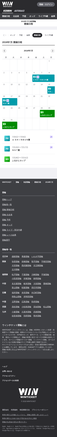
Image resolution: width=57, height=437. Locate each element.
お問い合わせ (7, 371)
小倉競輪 (15, 312)
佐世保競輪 (16, 316)
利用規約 (14, 410)
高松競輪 (15, 307)
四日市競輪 (36, 287)
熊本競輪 (37, 316)
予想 (24, 16)
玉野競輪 (15, 302)
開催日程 (6, 16)
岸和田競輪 (28, 296)
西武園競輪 (26, 265)
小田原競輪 (16, 278)
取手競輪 (35, 261)
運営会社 (5, 410)
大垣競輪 (37, 283)
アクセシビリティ (8, 376)
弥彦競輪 (15, 261)
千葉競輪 (25, 274)
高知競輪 (37, 307)
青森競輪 (25, 256)
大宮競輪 (15, 265)
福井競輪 (15, 293)
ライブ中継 (43, 16)
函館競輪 (15, 256)
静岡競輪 (37, 278)
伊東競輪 (27, 278)
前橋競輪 (25, 261)
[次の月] (52, 51)
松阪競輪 (25, 287)
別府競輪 (27, 316)
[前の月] (4, 51)
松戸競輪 (15, 274)
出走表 (16, 16)
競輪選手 (6, 240)
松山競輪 (47, 307)
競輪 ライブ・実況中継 (12, 230)
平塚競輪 (45, 274)
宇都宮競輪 (46, 261)
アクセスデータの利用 (10, 381)
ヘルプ (4, 367)
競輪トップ (7, 199)
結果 (53, 16)
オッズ (32, 16)
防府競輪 (35, 302)
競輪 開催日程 (8, 209)
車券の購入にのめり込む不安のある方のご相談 (19, 418)
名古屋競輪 (16, 283)
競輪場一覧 (7, 204)
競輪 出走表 (7, 215)
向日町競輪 (36, 293)
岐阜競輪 (27, 283)
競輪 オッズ (7, 225)
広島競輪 (25, 302)
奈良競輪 (25, 293)
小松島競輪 (26, 307)
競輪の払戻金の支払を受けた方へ (14, 422)
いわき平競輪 (37, 256)
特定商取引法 (25, 410)
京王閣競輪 (38, 265)
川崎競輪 (35, 274)
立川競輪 (15, 269)
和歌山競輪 (16, 296)
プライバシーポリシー (40, 410)
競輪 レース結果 (9, 235)
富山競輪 (15, 287)
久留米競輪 (26, 312)
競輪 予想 (6, 220)
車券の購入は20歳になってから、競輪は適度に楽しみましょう (25, 415)
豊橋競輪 (47, 283)
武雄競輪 (37, 312)
